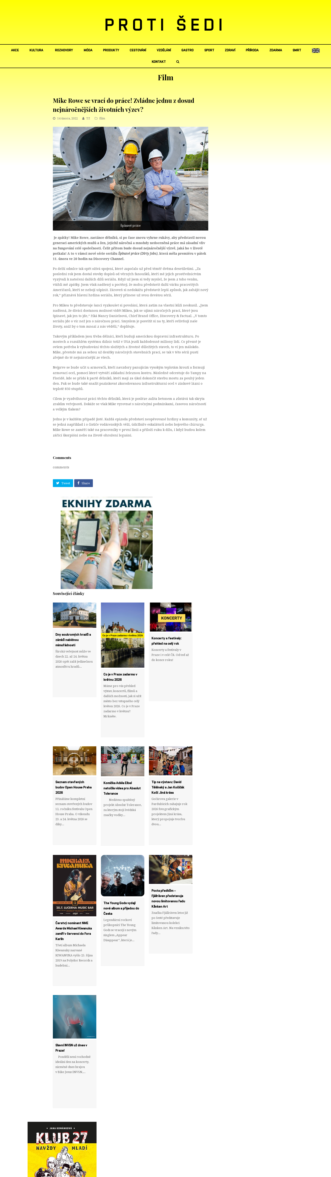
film (102, 118)
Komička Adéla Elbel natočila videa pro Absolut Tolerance (122, 773)
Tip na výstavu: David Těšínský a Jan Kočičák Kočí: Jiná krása (167, 772)
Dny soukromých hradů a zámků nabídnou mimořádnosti (73, 640)
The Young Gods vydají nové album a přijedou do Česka (121, 878)
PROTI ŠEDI (166, 25)
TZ (88, 118)
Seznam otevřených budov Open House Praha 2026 (73, 772)
